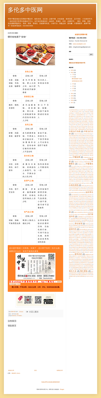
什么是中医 (87, 168)
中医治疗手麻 (90, 127)
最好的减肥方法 (77, 249)
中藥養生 (89, 164)
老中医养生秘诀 (72, 198)
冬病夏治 (83, 174)
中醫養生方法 (81, 164)
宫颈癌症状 (82, 225)
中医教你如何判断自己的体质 (81, 148)
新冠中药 (90, 257)
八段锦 (86, 111)
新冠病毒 (77, 262)
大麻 (86, 116)
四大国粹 (90, 177)
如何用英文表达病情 (78, 190)
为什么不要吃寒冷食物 (85, 166)
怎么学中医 (89, 225)
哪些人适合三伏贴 (80, 235)
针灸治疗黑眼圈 (72, 207)
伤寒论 (83, 185)
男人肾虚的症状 (81, 203)
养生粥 (87, 223)
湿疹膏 (83, 250)
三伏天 (82, 113)
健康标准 (88, 242)
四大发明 (84, 177)
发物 (17, 314)
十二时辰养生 (76, 113)
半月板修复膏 (90, 176)
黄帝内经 (78, 254)
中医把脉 (85, 124)
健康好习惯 (76, 242)
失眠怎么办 (71, 179)
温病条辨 (79, 250)
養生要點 (84, 271)
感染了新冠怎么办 (88, 256)
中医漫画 (91, 148)
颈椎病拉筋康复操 (82, 247)
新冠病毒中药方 (84, 262)
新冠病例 (71, 262)
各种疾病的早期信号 (76, 187)
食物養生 (78, 234)
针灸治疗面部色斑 (88, 206)
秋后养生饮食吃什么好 (78, 231)
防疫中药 (86, 207)
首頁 (35, 370)
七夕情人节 (80, 111)
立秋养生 (88, 183)
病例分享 (86, 239)
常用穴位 (82, 244)
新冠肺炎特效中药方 (87, 261)
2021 (72, 93)
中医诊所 (91, 124)
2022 (72, 72)
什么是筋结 (83, 169)
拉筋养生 (86, 210)
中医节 (74, 124)
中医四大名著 (87, 119)
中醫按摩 (76, 157)
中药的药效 (81, 151)
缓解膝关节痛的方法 (77, 252)
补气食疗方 (90, 218)
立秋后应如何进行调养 (79, 183)
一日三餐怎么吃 (72, 111)
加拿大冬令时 (76, 176)
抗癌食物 (89, 201)
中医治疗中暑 (73, 127)
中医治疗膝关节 (89, 142)
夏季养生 (79, 237)
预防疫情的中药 (79, 240)
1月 (73, 90)
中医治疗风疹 (89, 129)
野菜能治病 (74, 247)
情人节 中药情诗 (89, 244)
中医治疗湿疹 (90, 138)
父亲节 (76, 172)
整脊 (92, 271)
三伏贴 (87, 113)
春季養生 (79, 227)
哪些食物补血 (89, 235)
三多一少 (87, 114)
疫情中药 (72, 229)
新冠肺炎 (86, 259)
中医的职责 (80, 145)
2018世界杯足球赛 (73, 109)
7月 (73, 74)
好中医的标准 (84, 188)
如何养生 (89, 192)
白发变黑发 (71, 181)
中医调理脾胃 (89, 147)
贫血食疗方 (79, 220)
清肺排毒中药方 (79, 245)
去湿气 (71, 177)
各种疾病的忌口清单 (77, 81)
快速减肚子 (71, 201)
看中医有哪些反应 (84, 229)
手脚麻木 (89, 171)
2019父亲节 (81, 109)
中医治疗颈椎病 (82, 138)
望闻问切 (72, 245)
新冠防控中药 (80, 259)
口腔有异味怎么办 (80, 116)
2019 (72, 98)
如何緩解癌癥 (83, 194)
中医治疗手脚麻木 (82, 127)
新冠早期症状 (72, 259)
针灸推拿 (80, 207)
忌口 (84, 199)
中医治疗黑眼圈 (89, 140)
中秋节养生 (73, 150)
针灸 (81, 206)
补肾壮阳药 (72, 220)
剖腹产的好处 (85, 234)
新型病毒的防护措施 (77, 267)
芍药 (87, 204)
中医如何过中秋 (73, 122)
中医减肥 (71, 148)
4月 (73, 84)
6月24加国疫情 (88, 109)
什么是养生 (76, 169)
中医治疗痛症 (81, 140)
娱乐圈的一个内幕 (79, 239)
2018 (72, 100)
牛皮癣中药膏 (82, 172)
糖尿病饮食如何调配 (76, 274)
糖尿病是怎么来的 (86, 274)
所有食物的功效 (78, 210)
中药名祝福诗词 (80, 150)
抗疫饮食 (83, 201)
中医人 (82, 118)
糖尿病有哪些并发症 (83, 273)
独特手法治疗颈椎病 (87, 227)
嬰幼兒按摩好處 (80, 276)
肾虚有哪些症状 (76, 218)
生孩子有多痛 (78, 179)
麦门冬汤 (91, 207)
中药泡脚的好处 (73, 151)
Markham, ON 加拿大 (17, 315)
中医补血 (87, 145)
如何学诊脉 (81, 192)
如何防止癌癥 (73, 192)
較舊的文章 (60, 370)
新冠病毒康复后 (88, 264)
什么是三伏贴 (80, 168)
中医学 (77, 126)
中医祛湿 (74, 147)
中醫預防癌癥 (87, 161)
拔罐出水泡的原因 (78, 212)
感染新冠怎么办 (72, 257)
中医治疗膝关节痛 (74, 143)
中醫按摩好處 (87, 157)
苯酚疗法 (76, 232)
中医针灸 (72, 126)
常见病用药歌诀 (75, 244)
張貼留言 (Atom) (16, 373)
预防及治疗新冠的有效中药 (77, 63)
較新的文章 (11, 370)
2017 (72, 102)
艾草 (91, 198)
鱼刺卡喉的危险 (78, 221)
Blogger (62, 389)
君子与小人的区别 (73, 199)
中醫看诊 (84, 159)
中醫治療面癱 (84, 155)
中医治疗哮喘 (81, 137)
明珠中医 (86, 212)
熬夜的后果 (80, 269)
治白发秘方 (75, 214)
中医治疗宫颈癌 (72, 137)
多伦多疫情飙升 (75, 188)
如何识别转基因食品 (88, 190)
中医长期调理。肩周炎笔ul (87, 121)
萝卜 (89, 252)
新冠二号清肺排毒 (82, 257)
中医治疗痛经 (73, 140)
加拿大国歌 (83, 176)
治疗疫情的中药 (82, 214)
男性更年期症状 (89, 203)
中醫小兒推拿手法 (76, 155)
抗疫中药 (77, 201)
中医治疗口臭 (90, 126)
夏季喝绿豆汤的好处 (87, 237)
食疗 (92, 232)
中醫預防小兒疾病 (78, 161)
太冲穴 (89, 169)
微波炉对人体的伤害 (77, 256)
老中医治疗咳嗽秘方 (87, 196)
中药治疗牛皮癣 (89, 150)
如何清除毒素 (75, 194)
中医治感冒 (90, 143)
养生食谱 (78, 224)
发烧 (80, 177)
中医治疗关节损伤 (78, 133)
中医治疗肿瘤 (81, 135)
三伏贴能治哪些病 (80, 114)
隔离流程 (86, 267)
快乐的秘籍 (89, 199)
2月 (73, 88)
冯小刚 (88, 174)
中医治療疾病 (73, 145)
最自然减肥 (85, 249)
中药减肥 (80, 153)
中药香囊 (74, 153)
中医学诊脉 (83, 126)
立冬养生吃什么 (87, 181)
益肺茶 (91, 239)
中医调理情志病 (80, 147)
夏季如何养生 (72, 237)
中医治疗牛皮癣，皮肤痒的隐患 (77, 129)
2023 (72, 70)
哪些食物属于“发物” (77, 78)
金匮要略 (86, 220)
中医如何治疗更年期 (83, 122)
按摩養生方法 (72, 227)
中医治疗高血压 (73, 138)
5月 (73, 76)
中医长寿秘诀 (77, 121)
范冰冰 (81, 232)
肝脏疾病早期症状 (80, 204)
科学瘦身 (86, 231)
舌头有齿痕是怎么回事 (83, 198)
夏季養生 (71, 239)
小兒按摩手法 (76, 118)
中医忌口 (80, 124)
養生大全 (73, 271)
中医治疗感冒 (73, 142)
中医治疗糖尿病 (83, 143)
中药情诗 (86, 153)
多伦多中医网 (25, 10)
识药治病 (91, 204)
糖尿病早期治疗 (73, 273)
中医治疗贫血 (89, 135)
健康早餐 (82, 242)
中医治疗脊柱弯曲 (89, 137)
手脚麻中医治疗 (81, 171)
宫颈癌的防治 (76, 225)
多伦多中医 (85, 187)
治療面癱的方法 (81, 216)
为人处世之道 (75, 166)
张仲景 (80, 199)
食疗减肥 (72, 234)
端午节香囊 (74, 269)
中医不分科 (88, 118)
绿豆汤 (86, 245)
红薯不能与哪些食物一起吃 (75, 196)
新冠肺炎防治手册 (77, 261)
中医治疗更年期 (87, 133)
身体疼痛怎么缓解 (74, 206)
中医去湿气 (80, 119)
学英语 (71, 210)
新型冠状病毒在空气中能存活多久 (76, 265)
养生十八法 (86, 221)
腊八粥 (84, 252)
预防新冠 (87, 240)
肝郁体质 (72, 204)
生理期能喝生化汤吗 (87, 179)
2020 (72, 95)
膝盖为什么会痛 (88, 269)
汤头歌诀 (90, 194)
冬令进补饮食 (76, 174)
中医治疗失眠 (74, 131)
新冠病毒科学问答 (79, 264)
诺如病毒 (72, 240)
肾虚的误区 (84, 218)
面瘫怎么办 (86, 232)
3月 (73, 86)
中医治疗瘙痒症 (81, 142)
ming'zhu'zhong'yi (89, 276)
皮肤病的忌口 (79, 181)
